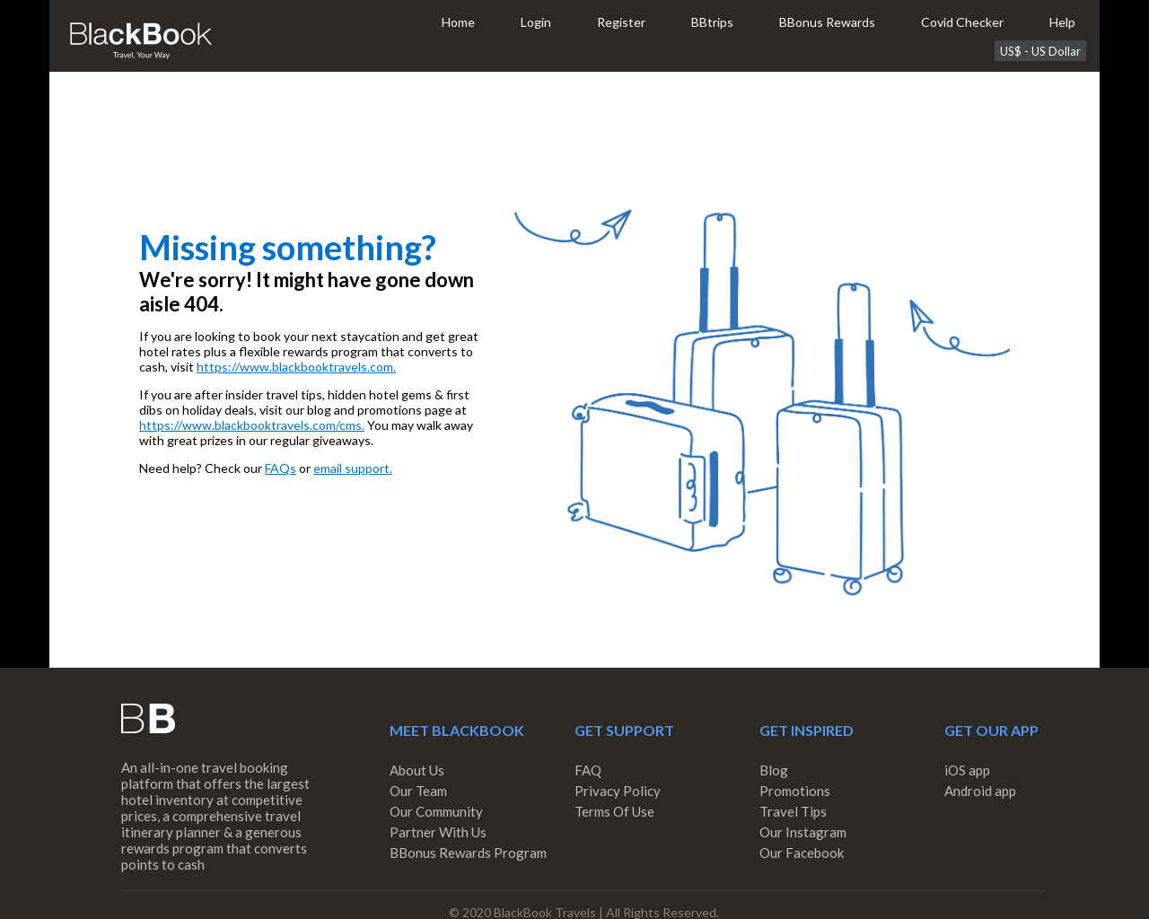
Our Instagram (802, 832)
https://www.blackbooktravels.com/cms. (251, 425)
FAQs (280, 468)
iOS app (967, 770)
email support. (352, 468)
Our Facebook (801, 853)
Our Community (436, 811)
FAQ (587, 770)
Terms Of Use (614, 811)
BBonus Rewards (827, 22)
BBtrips (712, 22)
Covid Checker (962, 22)
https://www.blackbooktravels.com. (296, 366)
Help (1062, 22)
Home (458, 22)
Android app (980, 791)
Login (536, 22)
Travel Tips (793, 811)
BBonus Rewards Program (468, 853)
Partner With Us (438, 832)
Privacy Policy (617, 791)
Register (621, 22)
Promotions (794, 791)
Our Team (418, 791)
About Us (417, 770)
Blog (773, 770)
